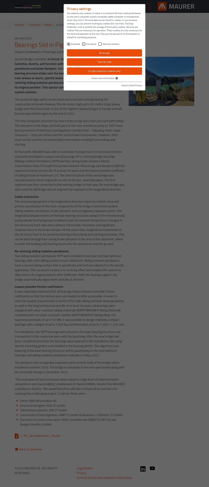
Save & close (104, 62)
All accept (104, 53)
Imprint (125, 85)
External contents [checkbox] (111, 43)
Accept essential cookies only (104, 71)
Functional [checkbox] (91, 43)
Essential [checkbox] (75, 43)
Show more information (105, 78)
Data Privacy (136, 85)
